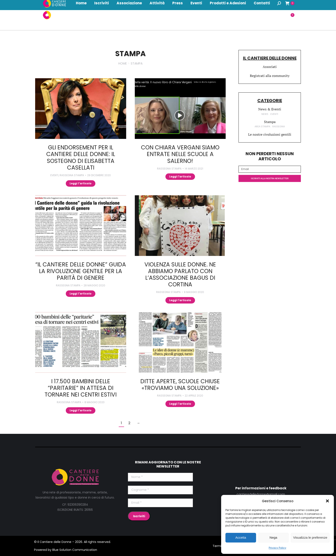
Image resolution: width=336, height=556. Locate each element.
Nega (273, 537)
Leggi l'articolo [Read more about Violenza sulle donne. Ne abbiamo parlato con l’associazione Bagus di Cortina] (180, 300)
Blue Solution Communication (74, 550)
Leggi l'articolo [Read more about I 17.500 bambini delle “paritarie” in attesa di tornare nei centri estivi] (81, 410)
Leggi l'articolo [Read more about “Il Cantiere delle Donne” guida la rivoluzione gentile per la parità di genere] (81, 293)
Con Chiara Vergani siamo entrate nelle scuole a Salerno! (180, 154)
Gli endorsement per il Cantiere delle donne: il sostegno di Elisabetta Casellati (80, 157)
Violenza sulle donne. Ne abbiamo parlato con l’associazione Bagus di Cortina (180, 275)
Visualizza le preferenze (310, 537)
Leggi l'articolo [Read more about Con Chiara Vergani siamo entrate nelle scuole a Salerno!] (180, 176)
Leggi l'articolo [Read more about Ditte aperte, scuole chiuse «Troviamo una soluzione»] (180, 404)
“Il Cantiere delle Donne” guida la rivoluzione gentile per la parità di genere (80, 271)
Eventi (54, 175)
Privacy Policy (277, 548)
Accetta (240, 537)
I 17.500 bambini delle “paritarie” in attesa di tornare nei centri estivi (81, 387)
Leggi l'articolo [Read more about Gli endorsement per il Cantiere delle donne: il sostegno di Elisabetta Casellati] (81, 183)
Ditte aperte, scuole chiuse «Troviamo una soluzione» (180, 384)
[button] (327, 501)
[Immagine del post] (80, 108)
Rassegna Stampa (72, 175)
